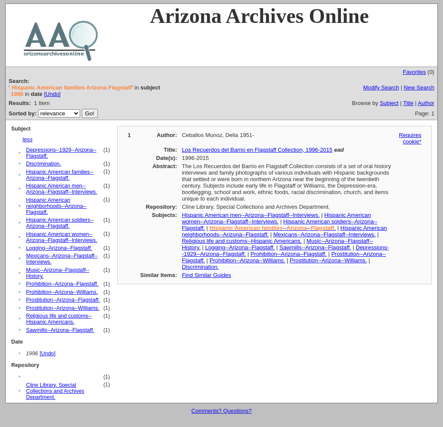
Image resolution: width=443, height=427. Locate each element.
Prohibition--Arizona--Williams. (62, 292)
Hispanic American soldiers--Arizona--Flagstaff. (59, 223)
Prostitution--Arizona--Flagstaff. (63, 300)
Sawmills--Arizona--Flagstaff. (60, 330)
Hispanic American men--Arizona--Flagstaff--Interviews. (61, 189)
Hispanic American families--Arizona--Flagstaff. (59, 175)
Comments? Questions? (221, 411)
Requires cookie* (410, 138)
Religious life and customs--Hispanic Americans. (59, 319)
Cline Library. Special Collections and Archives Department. (55, 391)
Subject (389, 103)
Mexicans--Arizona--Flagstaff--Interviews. (324, 234)
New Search (419, 87)
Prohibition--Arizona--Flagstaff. (62, 284)
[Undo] (52, 94)
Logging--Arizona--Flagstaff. (59, 248)
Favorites (414, 72)
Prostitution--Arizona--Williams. (62, 308)
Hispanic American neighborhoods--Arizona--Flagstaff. (56, 206)
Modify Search (381, 87)
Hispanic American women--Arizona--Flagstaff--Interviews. (61, 237)
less (27, 139)
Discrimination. (43, 164)
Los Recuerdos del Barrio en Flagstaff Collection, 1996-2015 (257, 150)
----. (272, 228)
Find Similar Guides (206, 275)
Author (426, 103)
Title (408, 103)
